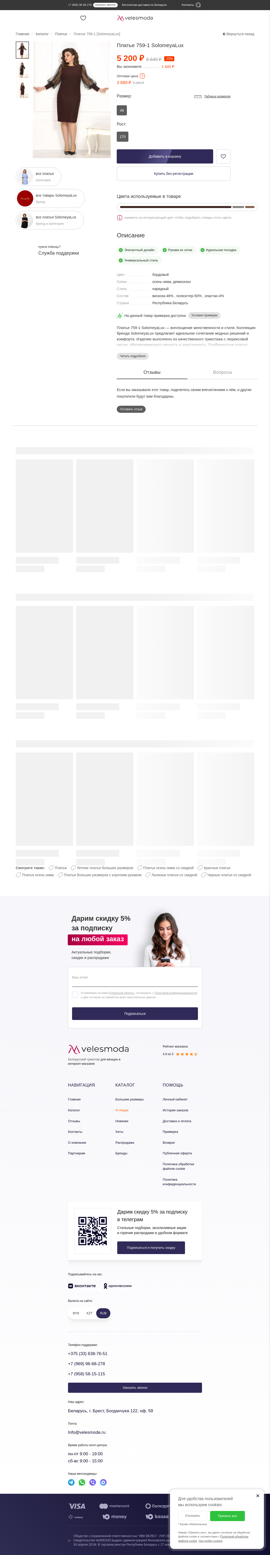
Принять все (227, 1516)
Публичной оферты (121, 992)
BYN (76, 1313)
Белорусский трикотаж (84, 1059)
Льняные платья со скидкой (174, 875)
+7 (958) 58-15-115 (86, 1374)
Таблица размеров (212, 97)
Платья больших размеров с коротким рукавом (103, 875)
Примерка (170, 1132)
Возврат (169, 1142)
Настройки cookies (211, 1540)
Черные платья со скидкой (229, 875)
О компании (77, 1142)
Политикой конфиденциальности (176, 992)
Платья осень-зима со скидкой (168, 868)
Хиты (119, 1132)
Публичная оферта (177, 1153)
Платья (61, 868)
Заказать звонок (135, 1387)
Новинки (121, 1121)
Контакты (75, 1132)
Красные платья (217, 868)
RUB (103, 1313)
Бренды (121, 1153)
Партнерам (76, 1153)
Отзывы (74, 1121)
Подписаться (135, 1014)
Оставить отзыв (131, 409)
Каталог (74, 1110)
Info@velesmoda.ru (87, 1432)
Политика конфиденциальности (179, 1182)
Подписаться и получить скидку (151, 1248)
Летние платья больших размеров (105, 868)
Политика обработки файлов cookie (178, 1166)
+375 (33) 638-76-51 (87, 1353)
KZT (90, 1313)
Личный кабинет (175, 1099)
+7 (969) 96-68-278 (86, 1363)
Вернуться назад (238, 34)
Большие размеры (129, 1099)
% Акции (122, 1110)
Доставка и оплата (177, 1121)
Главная (74, 1099)
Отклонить (192, 1516)
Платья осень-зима (38, 875)
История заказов (175, 1110)
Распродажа (124, 1142)
